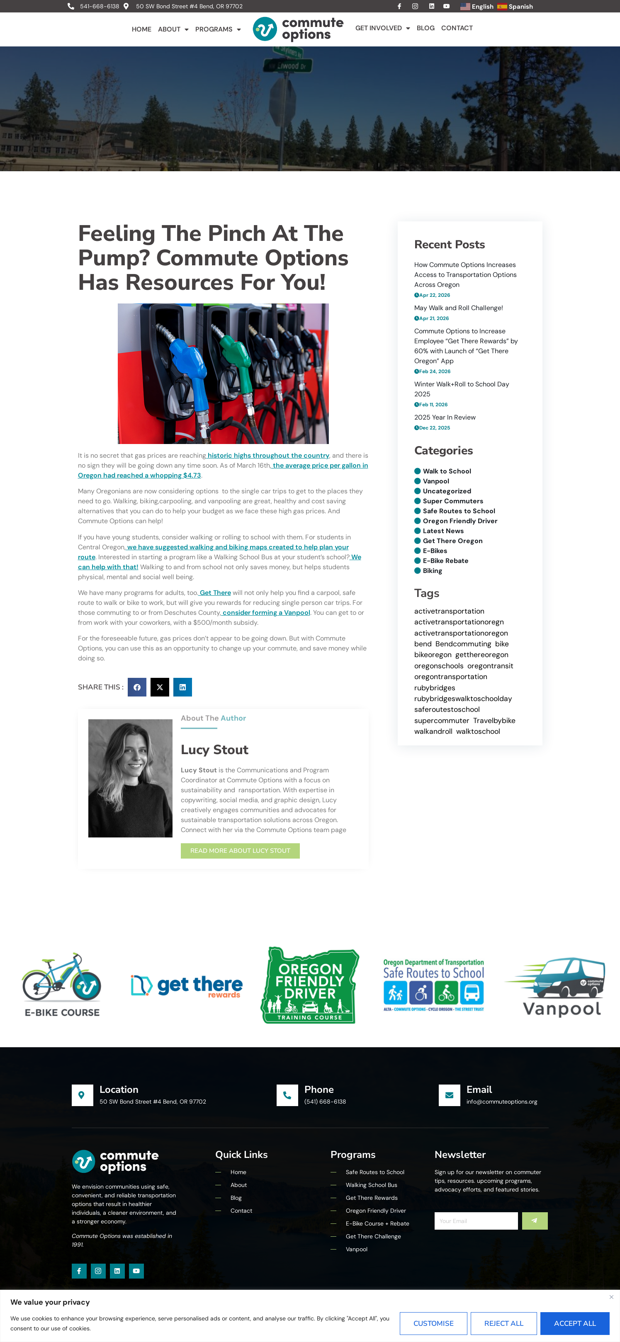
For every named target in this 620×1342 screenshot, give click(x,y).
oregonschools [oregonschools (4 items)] (439, 665)
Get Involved (382, 28)
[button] (137, 687)
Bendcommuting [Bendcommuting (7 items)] (463, 643)
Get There (214, 592)
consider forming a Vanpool (265, 612)
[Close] (611, 1297)
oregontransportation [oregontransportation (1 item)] (450, 676)
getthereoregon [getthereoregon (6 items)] (481, 654)
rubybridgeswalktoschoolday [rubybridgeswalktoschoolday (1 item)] (463, 698)
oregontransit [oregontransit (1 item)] (490, 665)
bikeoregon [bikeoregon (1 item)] (433, 654)
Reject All (503, 1323)
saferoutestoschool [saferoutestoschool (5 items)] (447, 709)
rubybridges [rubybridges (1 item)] (434, 687)
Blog (426, 28)
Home (141, 29)
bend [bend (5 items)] (423, 643)
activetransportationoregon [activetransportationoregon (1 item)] (461, 633)
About (173, 29)
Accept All (575, 1323)
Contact (457, 28)
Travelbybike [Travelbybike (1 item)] (494, 720)
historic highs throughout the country (267, 455)
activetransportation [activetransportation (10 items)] (449, 611)
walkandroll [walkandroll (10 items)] (433, 731)
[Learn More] (174, 1095)
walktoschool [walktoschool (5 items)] (478, 731)
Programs (218, 29)
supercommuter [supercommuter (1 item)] (441, 720)
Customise (433, 1323)
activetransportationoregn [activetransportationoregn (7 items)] (459, 621)
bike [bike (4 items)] (502, 643)
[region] (310, 1316)
